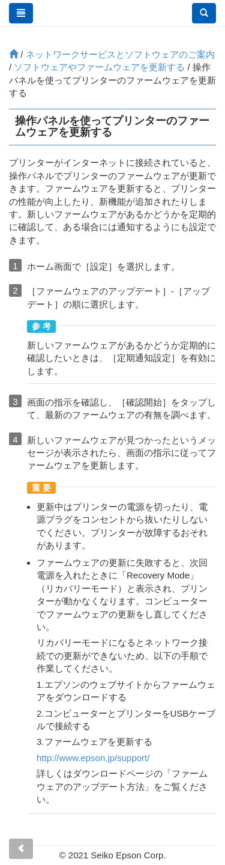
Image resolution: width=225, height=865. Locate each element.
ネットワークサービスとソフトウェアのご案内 (120, 54)
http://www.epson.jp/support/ (93, 758)
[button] (204, 13)
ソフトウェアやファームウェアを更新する (99, 67)
